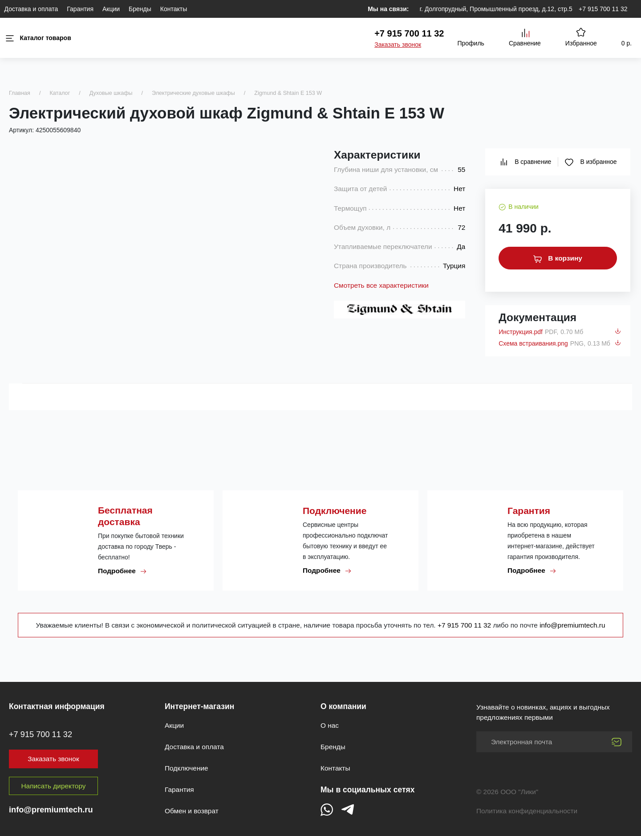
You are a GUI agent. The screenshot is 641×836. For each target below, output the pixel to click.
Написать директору (53, 786)
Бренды (140, 8)
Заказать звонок (397, 44)
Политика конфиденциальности (526, 811)
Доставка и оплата (31, 8)
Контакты (173, 8)
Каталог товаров (37, 38)
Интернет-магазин (199, 706)
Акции (111, 8)
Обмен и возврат (192, 811)
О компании (343, 706)
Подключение (186, 768)
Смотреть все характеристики (381, 285)
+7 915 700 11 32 (603, 8)
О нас (329, 725)
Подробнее (122, 571)
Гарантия (80, 8)
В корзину (557, 258)
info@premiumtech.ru (572, 625)
